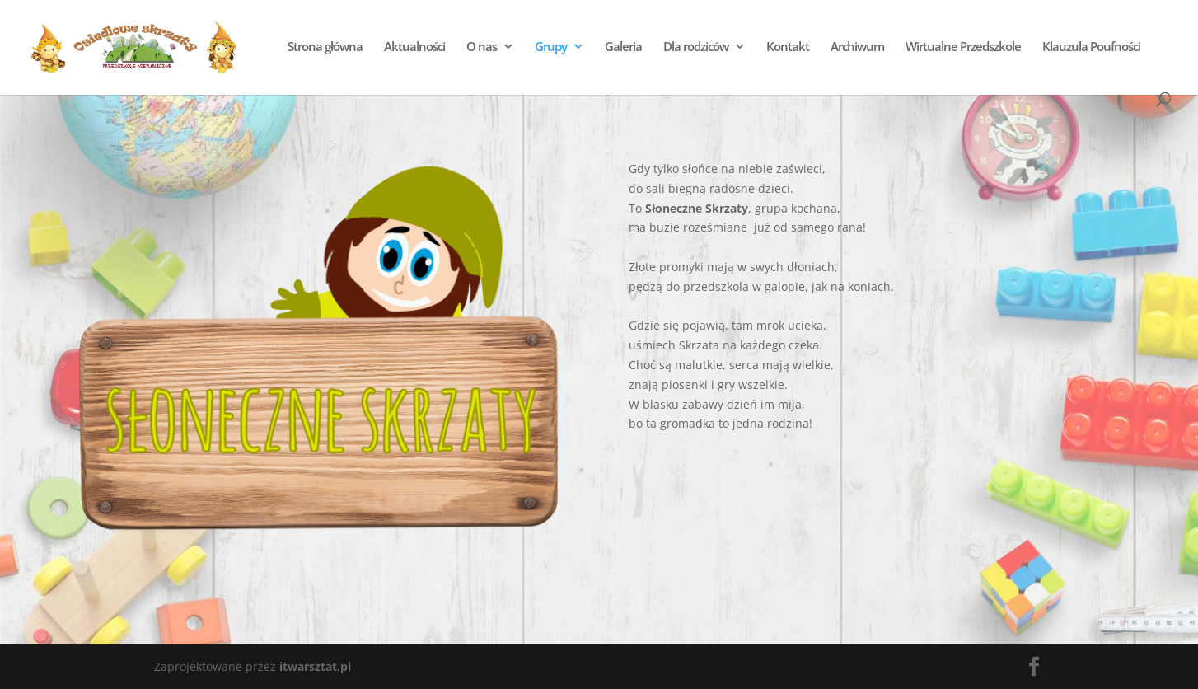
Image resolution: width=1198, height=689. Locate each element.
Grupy (550, 47)
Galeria (622, 47)
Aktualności (413, 47)
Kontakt (786, 47)
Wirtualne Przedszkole (962, 47)
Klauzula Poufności (1090, 47)
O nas (481, 47)
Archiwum (856, 47)
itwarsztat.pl (315, 666)
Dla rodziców (695, 47)
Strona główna (324, 47)
